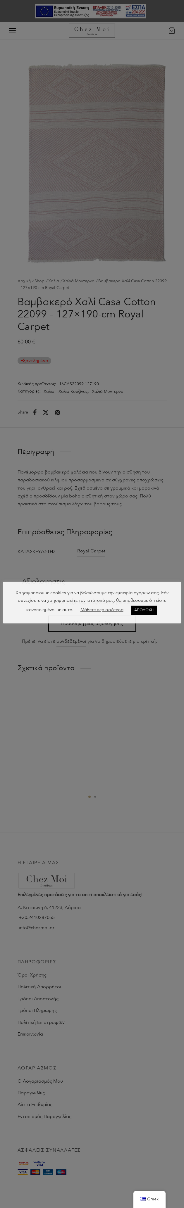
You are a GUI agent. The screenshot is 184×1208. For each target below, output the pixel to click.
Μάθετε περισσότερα (101, 610)
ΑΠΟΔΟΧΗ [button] (144, 610)
